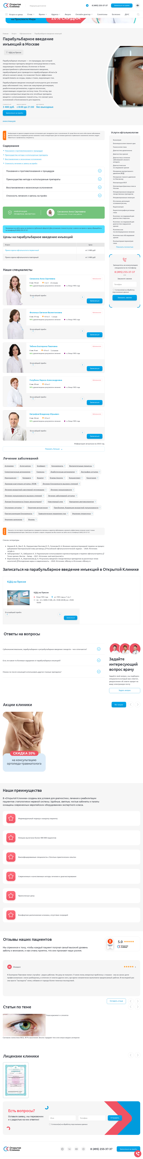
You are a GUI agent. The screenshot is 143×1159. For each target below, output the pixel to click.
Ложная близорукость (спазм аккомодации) (23, 501)
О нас (29, 14)
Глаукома (40, 472)
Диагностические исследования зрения (121, 166)
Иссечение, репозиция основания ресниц (121, 202)
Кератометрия (118, 207)
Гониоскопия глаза (120, 147)
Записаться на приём (14, 113)
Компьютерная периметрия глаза (123, 242)
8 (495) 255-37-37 (100, 5)
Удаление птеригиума (81, 513)
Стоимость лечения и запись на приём (21, 163)
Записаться (94, 301)
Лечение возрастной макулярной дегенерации (24, 489)
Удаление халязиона (13, 519)
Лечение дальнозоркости (61, 489)
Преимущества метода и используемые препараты (26, 155)
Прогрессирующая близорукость (18, 513)
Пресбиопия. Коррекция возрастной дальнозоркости (76, 507)
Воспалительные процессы (80, 466)
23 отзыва (54, 283)
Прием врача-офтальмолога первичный (22, 250)
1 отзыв (54, 317)
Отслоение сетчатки (13, 507)
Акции (68, 14)
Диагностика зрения (120, 154)
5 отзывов (54, 350)
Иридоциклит (10, 478)
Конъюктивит (74, 478)
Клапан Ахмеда (56, 478)
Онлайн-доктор (83, 14)
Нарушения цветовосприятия (81, 501)
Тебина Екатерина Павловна (43, 346)
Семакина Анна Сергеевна (71, 211)
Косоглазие (91, 478)
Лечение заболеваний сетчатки (61, 495)
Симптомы (102, 14)
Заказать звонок (125, 298)
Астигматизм (25, 466)
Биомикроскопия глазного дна (124, 143)
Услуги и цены (16, 14)
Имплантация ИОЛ (120, 182)
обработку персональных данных (124, 291)
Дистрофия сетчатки (89, 472)
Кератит (40, 478)
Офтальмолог (97, 278)
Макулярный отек (55, 501)
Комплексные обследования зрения (123, 236)
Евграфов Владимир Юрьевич (44, 414)
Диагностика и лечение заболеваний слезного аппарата (121, 159)
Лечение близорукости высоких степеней (60, 484)
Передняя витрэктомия (38, 507)
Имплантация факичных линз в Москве (124, 187)
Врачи (42, 14)
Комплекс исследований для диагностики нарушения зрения (123, 224)
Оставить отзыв (116, 1001)
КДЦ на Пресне (15, 52)
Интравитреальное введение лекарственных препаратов (123, 193)
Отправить (114, 1118)
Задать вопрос (125, 690)
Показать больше (52, 449)
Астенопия (9, 466)
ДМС (127, 14)
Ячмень (31, 519)
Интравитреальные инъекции (124, 197)
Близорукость (57, 466)
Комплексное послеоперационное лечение (124, 230)
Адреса (54, 14)
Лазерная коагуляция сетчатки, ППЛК (20, 484)
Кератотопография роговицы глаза (124, 211)
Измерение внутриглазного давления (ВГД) (123, 172)
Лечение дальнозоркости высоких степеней (23, 495)
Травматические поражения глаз (52, 513)
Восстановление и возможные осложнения (23, 159)
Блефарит (41, 466)
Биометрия (117, 140)
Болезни (116, 14)
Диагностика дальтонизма (122, 150)
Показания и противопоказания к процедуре (24, 151)
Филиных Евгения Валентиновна (46, 312)
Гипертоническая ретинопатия (17, 472)
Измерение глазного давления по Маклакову (124, 178)
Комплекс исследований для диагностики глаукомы (123, 217)
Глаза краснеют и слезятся (57, 1015)
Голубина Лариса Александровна (46, 380)
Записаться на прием (121, 5)
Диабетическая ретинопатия (62, 472)
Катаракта (27, 478)
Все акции (119, 704)
